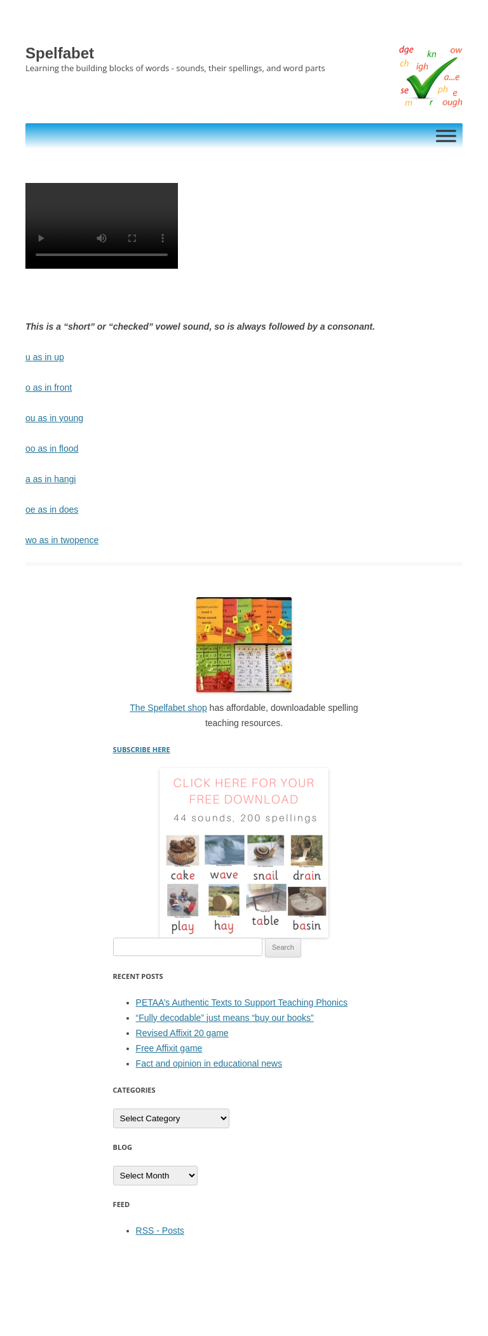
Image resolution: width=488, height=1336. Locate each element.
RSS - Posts (160, 1230)
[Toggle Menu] (446, 136)
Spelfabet (59, 53)
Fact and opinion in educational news (209, 1063)
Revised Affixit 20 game (182, 1033)
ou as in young (54, 418)
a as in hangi (50, 479)
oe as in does (51, 509)
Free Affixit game (169, 1048)
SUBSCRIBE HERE (141, 749)
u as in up (44, 357)
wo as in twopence (61, 540)
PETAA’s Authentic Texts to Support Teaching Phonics (242, 1002)
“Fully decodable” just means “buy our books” (225, 1018)
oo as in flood (51, 448)
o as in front (48, 387)
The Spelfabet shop (168, 708)
